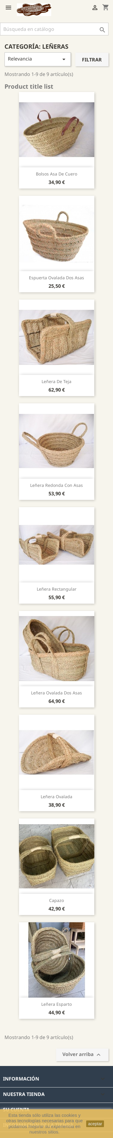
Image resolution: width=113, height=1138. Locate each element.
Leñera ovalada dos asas (56, 693)
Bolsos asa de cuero (56, 174)
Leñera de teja (56, 381)
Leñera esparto (56, 1004)
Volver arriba (82, 1054)
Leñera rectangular (57, 589)
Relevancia (37, 59)
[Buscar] (54, 29)
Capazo (56, 900)
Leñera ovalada (56, 796)
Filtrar (92, 59)
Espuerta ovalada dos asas (56, 277)
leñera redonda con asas (56, 485)
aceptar (95, 1123)
